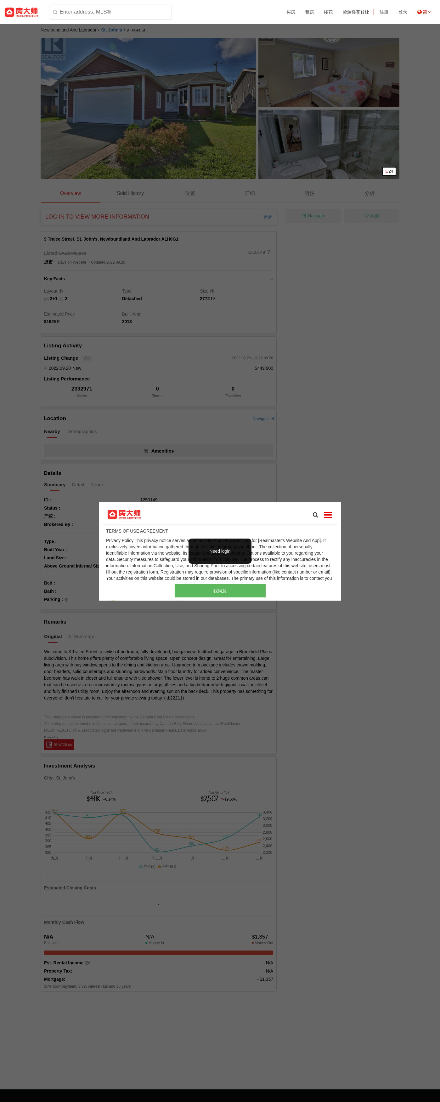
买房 (290, 11)
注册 (384, 11)
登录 (402, 11)
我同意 (220, 590)
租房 (309, 11)
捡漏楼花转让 (356, 11)
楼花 (328, 11)
